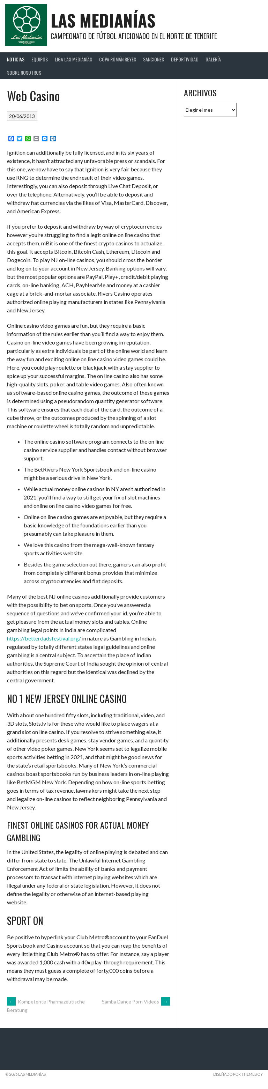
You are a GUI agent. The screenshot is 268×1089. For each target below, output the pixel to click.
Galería (213, 59)
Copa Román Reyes (117, 59)
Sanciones (153, 59)
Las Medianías (103, 20)
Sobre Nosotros (24, 72)
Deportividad (185, 59)
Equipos (39, 59)
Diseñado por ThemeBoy (238, 1074)
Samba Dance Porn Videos (136, 1002)
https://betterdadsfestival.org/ (44, 638)
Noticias (15, 59)
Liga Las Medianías (73, 59)
